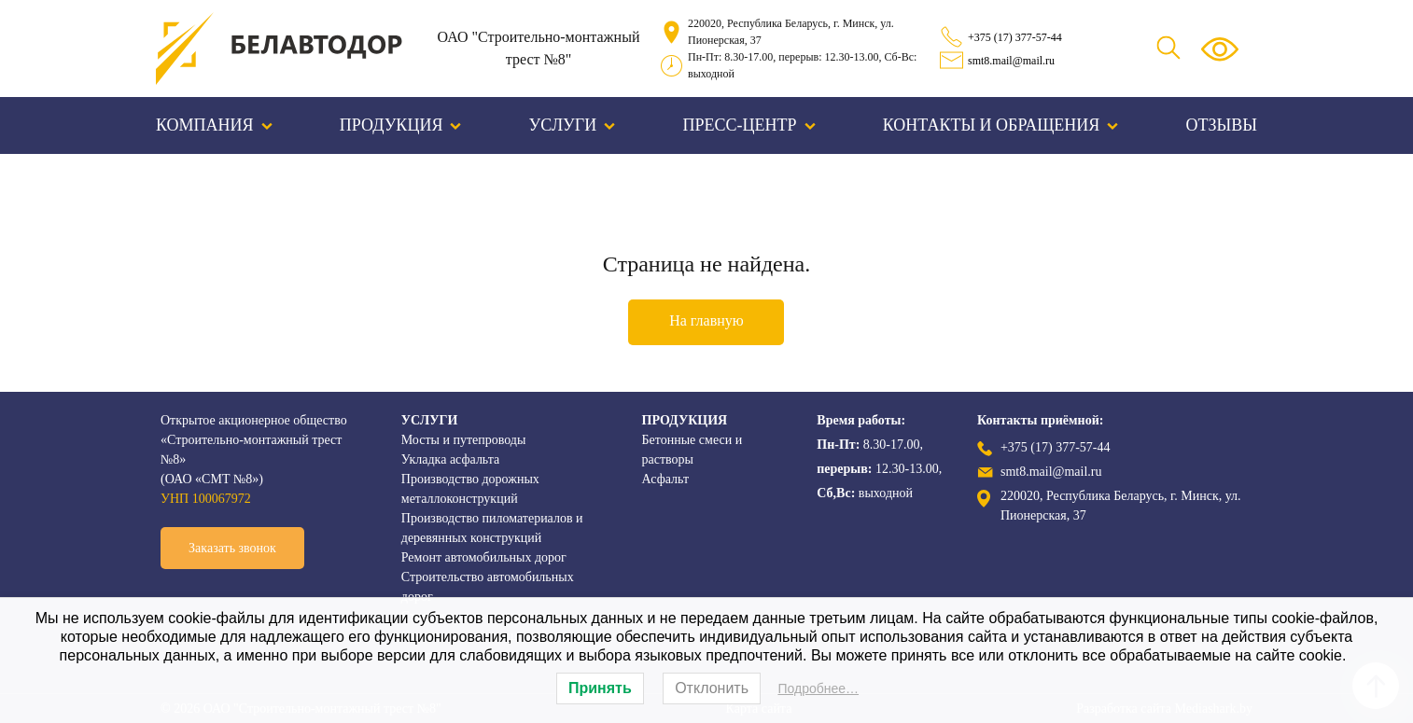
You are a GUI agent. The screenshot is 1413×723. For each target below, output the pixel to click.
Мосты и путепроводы (463, 440)
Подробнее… (818, 688)
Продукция (401, 125)
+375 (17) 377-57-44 (1015, 37)
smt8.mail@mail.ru (1011, 60)
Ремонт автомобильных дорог (484, 557)
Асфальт (666, 479)
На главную (706, 320)
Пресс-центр (749, 125)
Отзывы (1221, 125)
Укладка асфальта (450, 459)
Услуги (572, 125)
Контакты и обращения (1001, 125)
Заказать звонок (232, 548)
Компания (214, 125)
